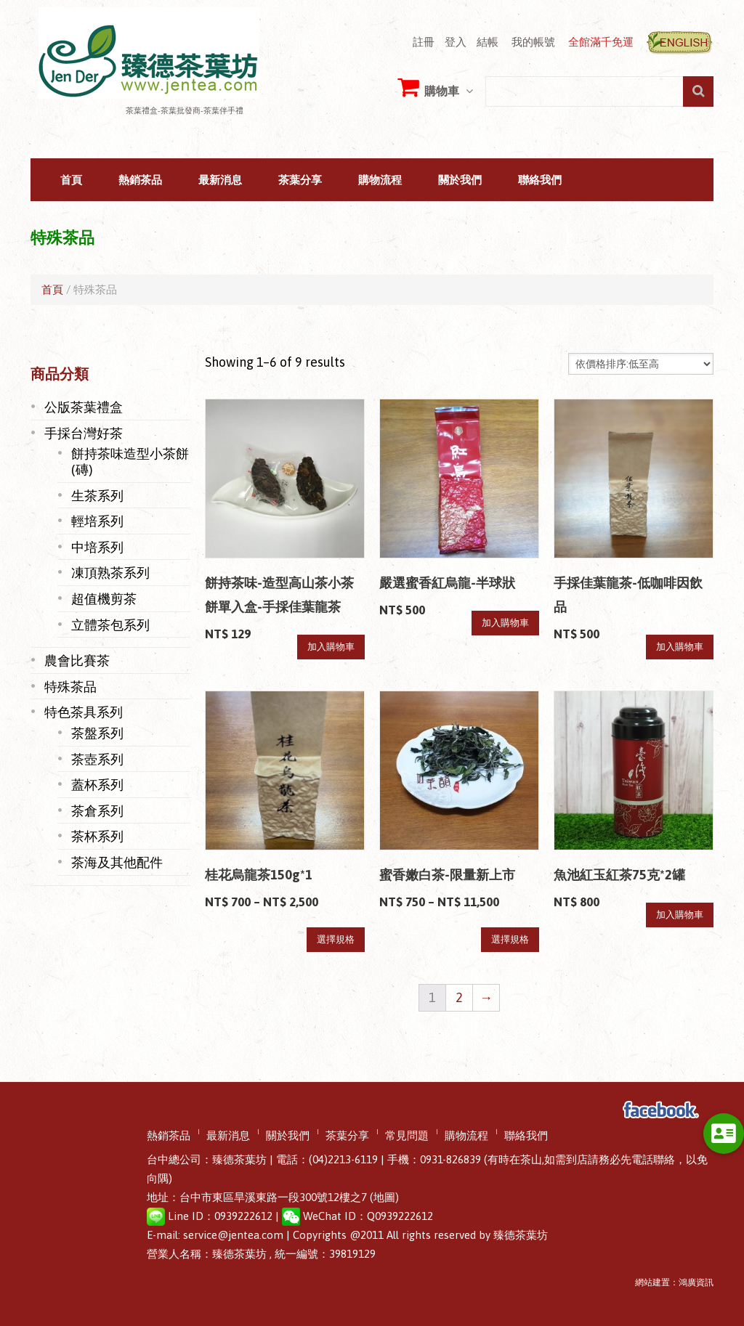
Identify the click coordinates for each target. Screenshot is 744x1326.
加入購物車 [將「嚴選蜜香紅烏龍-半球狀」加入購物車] (505, 622)
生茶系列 (97, 495)
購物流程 (380, 180)
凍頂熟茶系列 (110, 572)
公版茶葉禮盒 (83, 406)
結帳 (487, 41)
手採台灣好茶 (83, 433)
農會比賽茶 (77, 660)
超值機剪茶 (104, 598)
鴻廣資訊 (696, 1282)
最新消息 (220, 180)
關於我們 (460, 180)
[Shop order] (640, 364)
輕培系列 (97, 520)
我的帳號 (533, 41)
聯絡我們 (540, 180)
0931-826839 (450, 1159)
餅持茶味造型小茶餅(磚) (130, 461)
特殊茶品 (70, 686)
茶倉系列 (97, 810)
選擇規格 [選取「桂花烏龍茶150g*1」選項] (336, 939)
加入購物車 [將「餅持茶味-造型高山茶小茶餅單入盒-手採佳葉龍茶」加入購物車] (331, 646)
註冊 (423, 41)
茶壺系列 (97, 759)
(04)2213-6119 (343, 1159)
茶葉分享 (300, 180)
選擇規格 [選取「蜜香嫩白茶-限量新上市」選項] (510, 939)
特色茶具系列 (83, 711)
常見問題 (407, 1135)
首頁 (71, 180)
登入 (455, 41)
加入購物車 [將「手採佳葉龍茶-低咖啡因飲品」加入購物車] (679, 646)
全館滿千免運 (601, 41)
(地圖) (384, 1197)
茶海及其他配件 (117, 862)
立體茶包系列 (110, 624)
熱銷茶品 (140, 180)
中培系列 (97, 547)
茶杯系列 (97, 836)
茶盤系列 (97, 732)
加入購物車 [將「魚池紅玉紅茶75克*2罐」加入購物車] (679, 914)
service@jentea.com (233, 1235)
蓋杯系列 (97, 784)
